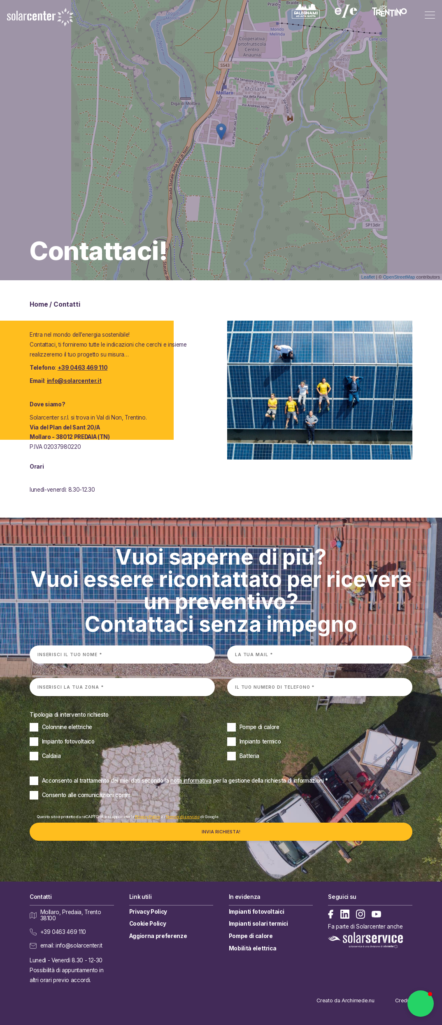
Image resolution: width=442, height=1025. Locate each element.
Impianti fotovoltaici (256, 911)
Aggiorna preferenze (158, 936)
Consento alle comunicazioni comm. (87, 795)
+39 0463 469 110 (83, 367)
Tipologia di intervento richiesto (69, 714)
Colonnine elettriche (67, 727)
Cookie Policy (147, 923)
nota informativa (191, 780)
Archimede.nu (358, 1000)
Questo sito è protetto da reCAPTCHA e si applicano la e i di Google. (128, 816)
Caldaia (51, 756)
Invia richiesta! (221, 831)
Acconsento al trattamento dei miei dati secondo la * (185, 780)
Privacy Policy (147, 816)
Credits (403, 1000)
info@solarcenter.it (74, 381)
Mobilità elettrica (253, 948)
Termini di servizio (182, 816)
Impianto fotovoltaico (68, 741)
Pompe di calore (259, 727)
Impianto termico (260, 741)
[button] (420, 1003)
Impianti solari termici (258, 923)
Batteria (249, 756)
